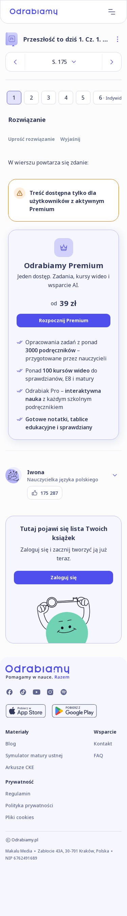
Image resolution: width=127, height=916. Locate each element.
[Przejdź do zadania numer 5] (83, 97)
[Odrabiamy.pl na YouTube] (37, 692)
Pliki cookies (19, 817)
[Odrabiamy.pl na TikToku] (23, 692)
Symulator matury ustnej (34, 755)
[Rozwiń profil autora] (115, 475)
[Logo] (33, 12)
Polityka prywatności (29, 805)
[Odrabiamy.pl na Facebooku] (9, 692)
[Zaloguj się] (63, 577)
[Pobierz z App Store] (25, 711)
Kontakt (103, 743)
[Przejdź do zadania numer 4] (66, 97)
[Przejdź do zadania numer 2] (31, 97)
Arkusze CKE (19, 767)
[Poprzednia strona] (15, 62)
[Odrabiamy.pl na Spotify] (64, 692)
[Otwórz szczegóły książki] (117, 39)
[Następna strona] (112, 62)
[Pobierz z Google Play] (74, 711)
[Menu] (112, 12)
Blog (10, 743)
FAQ (98, 755)
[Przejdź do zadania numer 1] (14, 97)
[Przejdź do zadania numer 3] (48, 97)
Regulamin (17, 793)
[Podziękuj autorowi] (44, 493)
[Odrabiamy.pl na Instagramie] (50, 692)
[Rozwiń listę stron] (63, 62)
